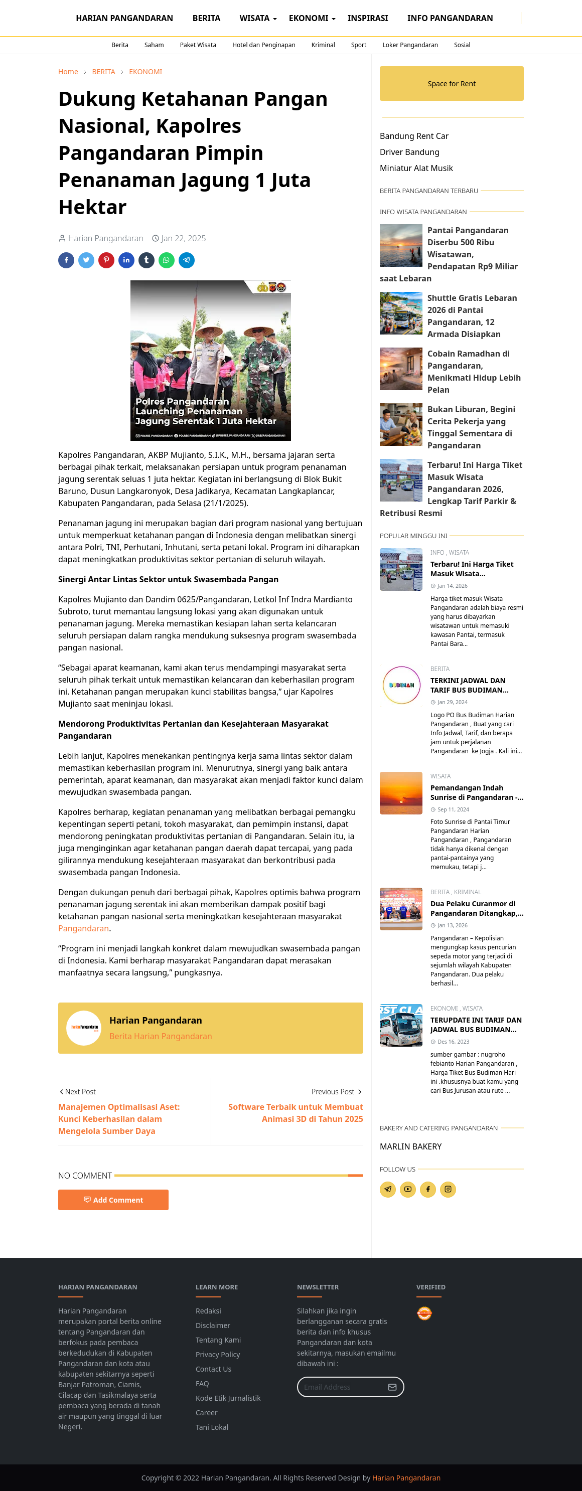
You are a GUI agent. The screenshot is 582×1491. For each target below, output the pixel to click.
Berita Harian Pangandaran (160, 1036)
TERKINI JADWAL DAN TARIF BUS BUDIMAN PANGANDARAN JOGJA (469, 690)
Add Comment (113, 1200)
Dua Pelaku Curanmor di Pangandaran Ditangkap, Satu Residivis (474, 913)
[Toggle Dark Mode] (527, 18)
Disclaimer (213, 1325)
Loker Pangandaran (410, 45)
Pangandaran (83, 928)
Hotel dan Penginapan (264, 45)
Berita (119, 45)
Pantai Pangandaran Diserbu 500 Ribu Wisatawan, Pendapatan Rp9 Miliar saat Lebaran (449, 254)
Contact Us (213, 1369)
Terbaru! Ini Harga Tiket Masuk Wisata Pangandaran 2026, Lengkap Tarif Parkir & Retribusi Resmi (451, 489)
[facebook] (507, 18)
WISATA (459, 552)
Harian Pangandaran (406, 1477)
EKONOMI (445, 1008)
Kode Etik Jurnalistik (228, 1398)
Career (207, 1412)
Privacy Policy (218, 1354)
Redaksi (208, 1310)
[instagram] (515, 18)
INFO (438, 552)
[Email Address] (340, 1387)
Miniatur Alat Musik (416, 168)
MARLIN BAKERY (411, 1146)
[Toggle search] (535, 18)
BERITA (440, 669)
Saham (154, 45)
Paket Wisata (198, 45)
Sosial (462, 45)
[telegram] (388, 1190)
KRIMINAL (467, 892)
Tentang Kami (218, 1340)
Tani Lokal (212, 1427)
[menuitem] (124, 18)
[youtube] (408, 1190)
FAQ (202, 1383)
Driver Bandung (410, 151)
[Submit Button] (392, 1387)
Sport (359, 45)
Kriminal (323, 45)
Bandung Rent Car (414, 135)
